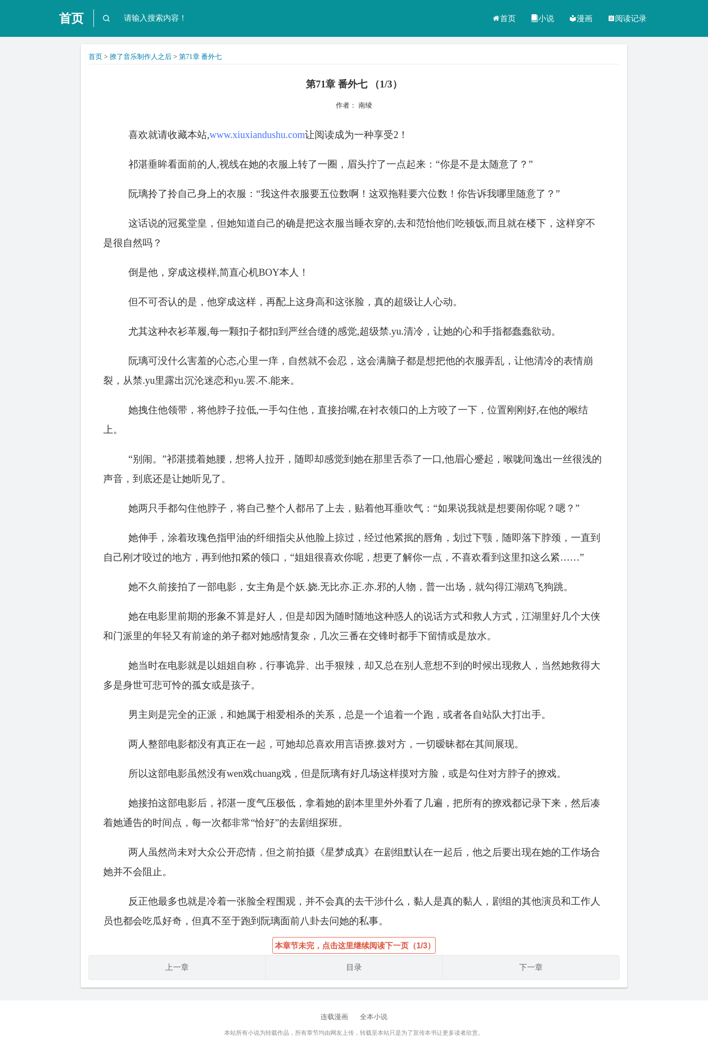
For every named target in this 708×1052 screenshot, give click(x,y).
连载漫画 (334, 1017)
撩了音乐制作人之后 (141, 56)
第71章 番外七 (200, 56)
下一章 (531, 967)
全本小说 (373, 1017)
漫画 (580, 18)
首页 (71, 18)
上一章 (177, 967)
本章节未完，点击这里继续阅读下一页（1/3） (355, 945)
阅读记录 (627, 18)
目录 (354, 967)
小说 (542, 18)
